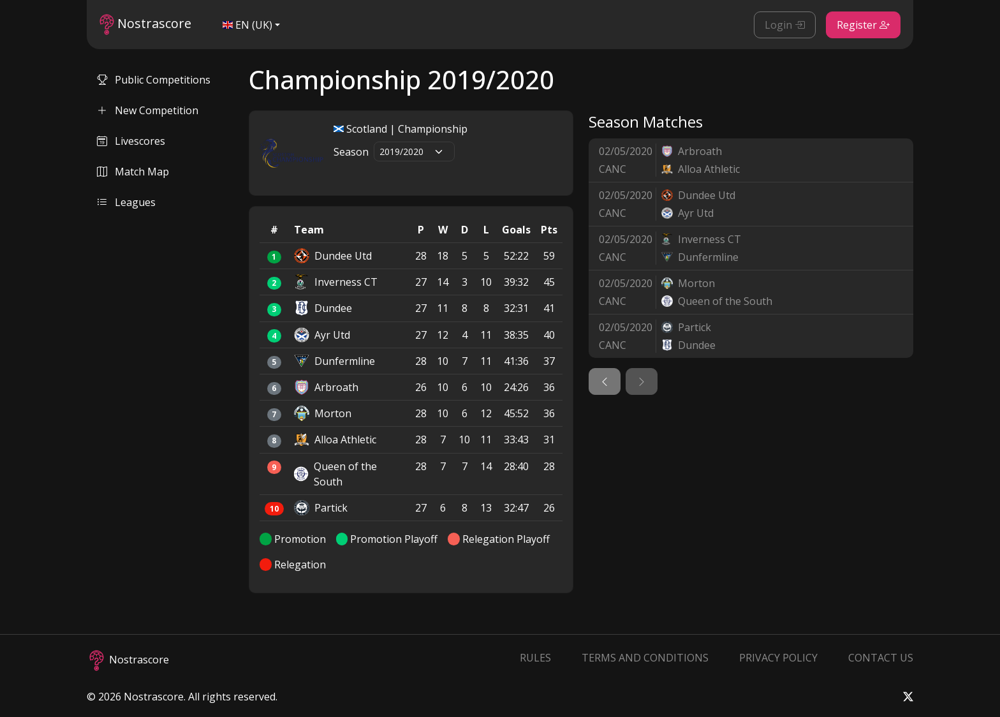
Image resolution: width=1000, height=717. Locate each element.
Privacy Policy (778, 658)
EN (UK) (247, 25)
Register (863, 25)
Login (785, 25)
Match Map (133, 172)
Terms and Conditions (645, 658)
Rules (535, 658)
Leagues (126, 202)
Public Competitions (153, 80)
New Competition (147, 110)
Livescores (131, 141)
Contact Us (880, 658)
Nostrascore (145, 24)
